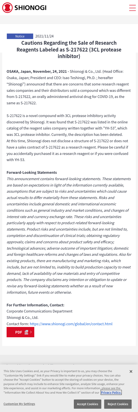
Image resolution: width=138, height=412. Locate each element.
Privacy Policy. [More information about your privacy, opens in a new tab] (111, 392)
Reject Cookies (118, 404)
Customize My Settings (19, 404)
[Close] (131, 371)
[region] (69, 388)
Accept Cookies (87, 404)
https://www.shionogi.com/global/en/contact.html (71, 323)
